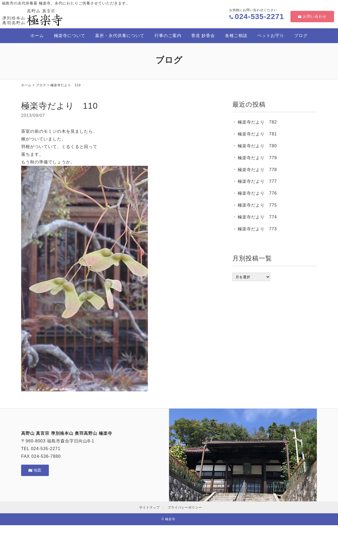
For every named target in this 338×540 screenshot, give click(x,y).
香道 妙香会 (203, 35)
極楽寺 (170, 519)
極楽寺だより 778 (257, 169)
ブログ (301, 35)
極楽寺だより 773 (257, 229)
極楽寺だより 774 (257, 217)
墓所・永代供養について (119, 35)
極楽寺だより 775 (257, 205)
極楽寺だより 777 (257, 181)
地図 (35, 470)
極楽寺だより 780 (257, 146)
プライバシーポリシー (185, 507)
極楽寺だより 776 (257, 193)
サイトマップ (149, 507)
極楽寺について (69, 35)
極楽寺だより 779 (257, 157)
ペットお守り (270, 35)
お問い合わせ (312, 16)
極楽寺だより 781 (257, 134)
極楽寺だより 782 (257, 122)
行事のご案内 (167, 35)
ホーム (37, 35)
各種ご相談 (236, 35)
